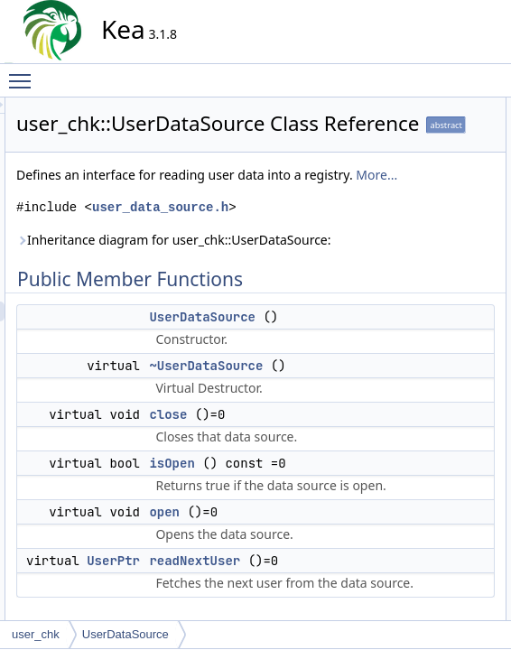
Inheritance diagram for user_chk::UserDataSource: (258, 359)
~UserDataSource (430, 147)
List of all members (418, 425)
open (399, 206)
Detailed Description (421, 246)
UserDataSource (427, 127)
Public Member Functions (434, 107)
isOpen (404, 187)
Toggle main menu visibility (24, 73)
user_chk (36, 634)
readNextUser (420, 226)
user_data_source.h (254, 317)
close (330, 584)
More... (251, 265)
